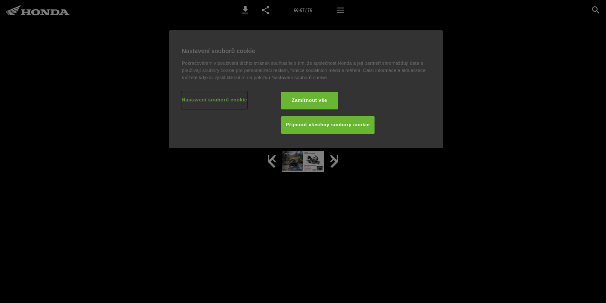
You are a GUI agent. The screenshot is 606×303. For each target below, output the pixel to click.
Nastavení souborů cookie (214, 99)
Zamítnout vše (309, 100)
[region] (306, 89)
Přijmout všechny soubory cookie (328, 124)
